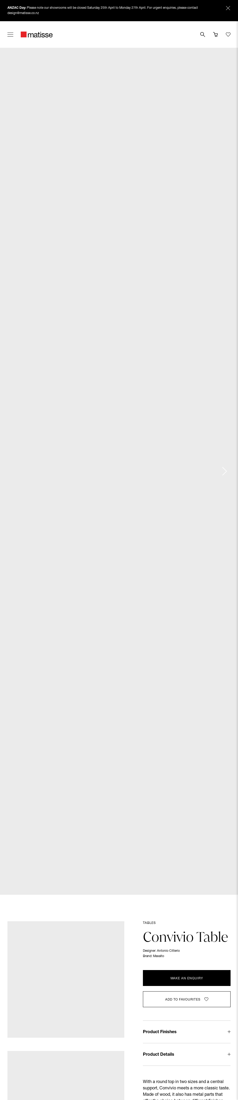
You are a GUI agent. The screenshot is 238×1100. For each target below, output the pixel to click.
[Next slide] (224, 471)
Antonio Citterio (168, 951)
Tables (149, 923)
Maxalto (158, 956)
